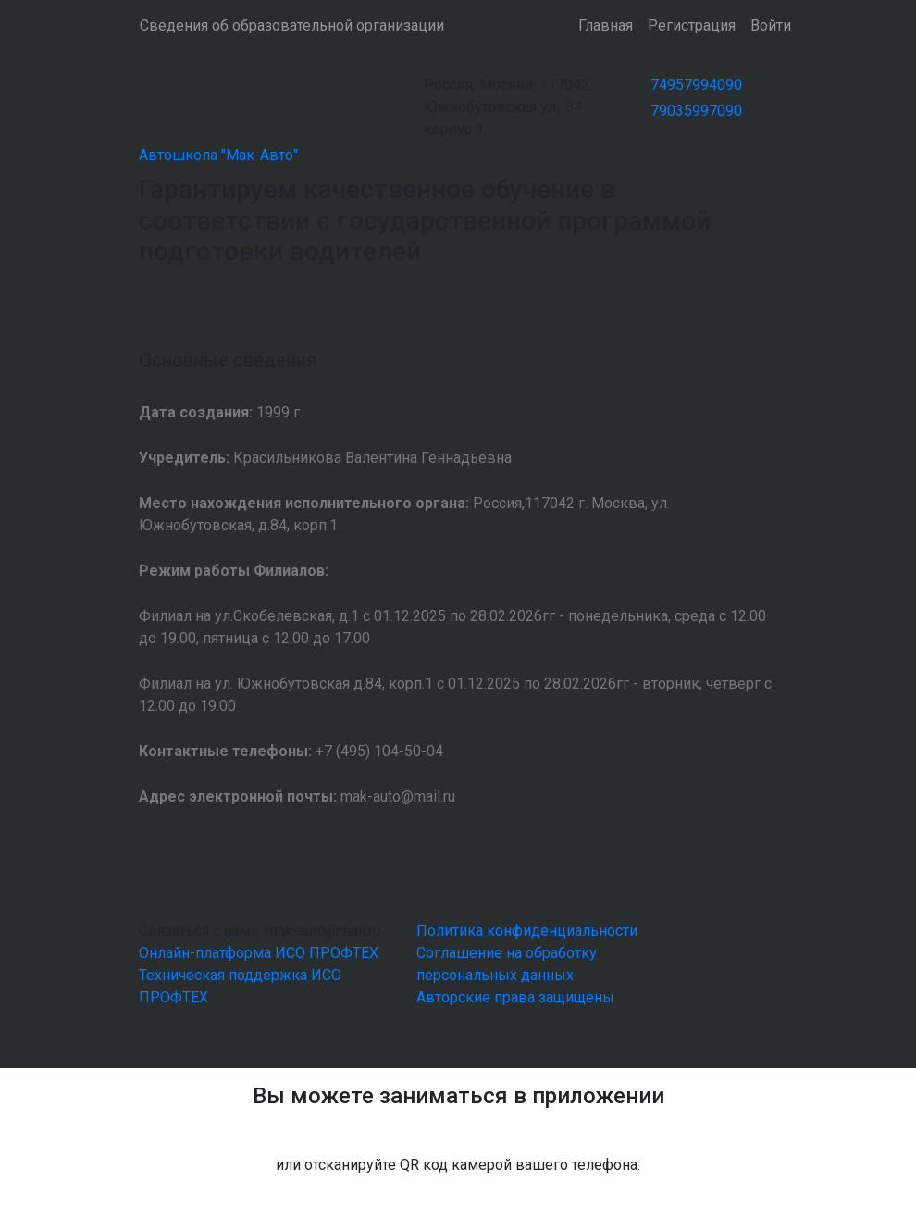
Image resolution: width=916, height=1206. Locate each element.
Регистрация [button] (692, 25)
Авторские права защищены (515, 997)
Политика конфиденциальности (526, 930)
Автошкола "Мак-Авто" (218, 155)
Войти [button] (770, 25)
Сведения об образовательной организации (292, 25)
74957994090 (696, 84)
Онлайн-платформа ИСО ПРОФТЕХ (258, 953)
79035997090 (696, 110)
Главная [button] (605, 25)
